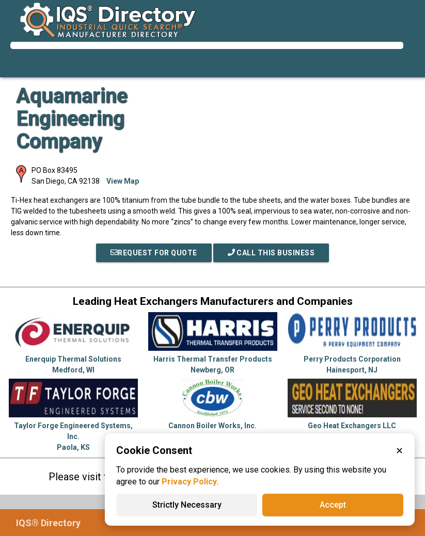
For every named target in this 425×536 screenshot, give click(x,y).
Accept (333, 505)
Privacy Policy (189, 481)
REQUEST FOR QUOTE (154, 253)
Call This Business (271, 253)
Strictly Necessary (187, 505)
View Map (122, 181)
